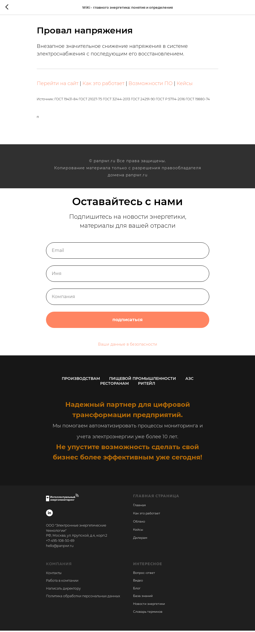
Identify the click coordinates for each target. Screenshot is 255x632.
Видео (138, 582)
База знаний (143, 597)
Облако (139, 523)
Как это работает (107, 84)
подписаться (127, 321)
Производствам (81, 379)
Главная (139, 506)
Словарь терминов (147, 613)
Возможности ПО (154, 84)
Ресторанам (114, 384)
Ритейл (146, 384)
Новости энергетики (149, 605)
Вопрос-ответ (144, 574)
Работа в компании (62, 582)
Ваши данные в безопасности (127, 345)
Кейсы (188, 84)
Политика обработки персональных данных (83, 597)
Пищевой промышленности (142, 379)
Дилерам (140, 539)
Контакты (54, 574)
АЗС (189, 379)
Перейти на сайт (61, 84)
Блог (136, 590)
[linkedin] (49, 514)
